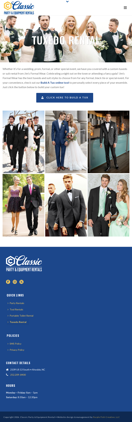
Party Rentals (16, 303)
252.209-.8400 (18, 374)
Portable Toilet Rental (20, 315)
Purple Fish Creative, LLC (106, 417)
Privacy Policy (16, 349)
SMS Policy (14, 343)
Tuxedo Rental (17, 321)
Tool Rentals (15, 309)
